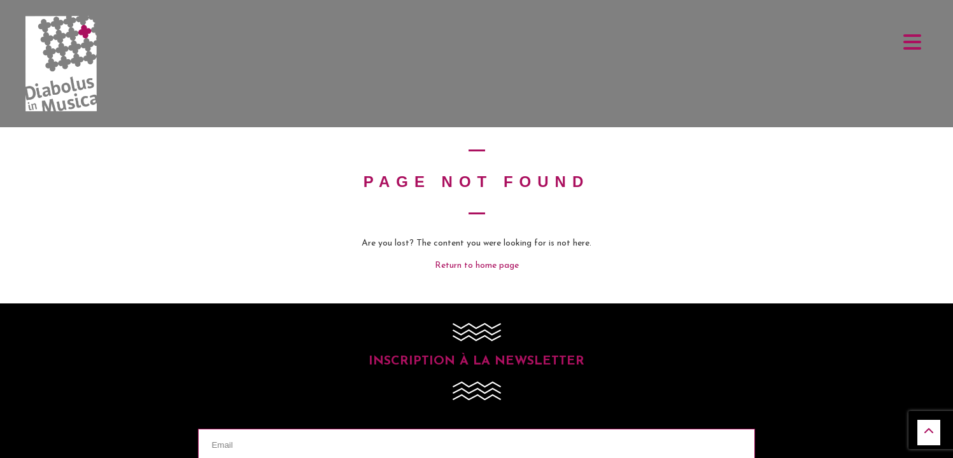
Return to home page (477, 265)
